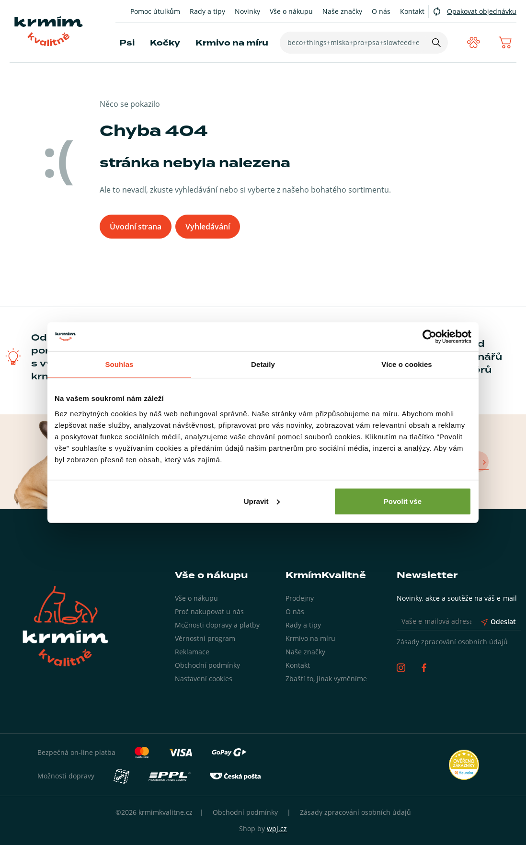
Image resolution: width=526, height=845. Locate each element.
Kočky (165, 43)
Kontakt (412, 11)
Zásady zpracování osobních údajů (452, 641)
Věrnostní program (205, 638)
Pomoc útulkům (155, 11)
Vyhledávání (208, 226)
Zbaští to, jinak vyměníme (326, 678)
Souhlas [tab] (119, 364)
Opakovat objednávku (481, 11)
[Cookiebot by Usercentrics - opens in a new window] (429, 337)
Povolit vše (403, 501)
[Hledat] (435, 43)
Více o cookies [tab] (406, 364)
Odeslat (498, 621)
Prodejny (300, 598)
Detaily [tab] (263, 364)
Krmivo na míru (231, 43)
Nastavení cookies (203, 678)
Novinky (247, 11)
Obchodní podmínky (207, 665)
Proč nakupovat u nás (209, 611)
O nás (381, 11)
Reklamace (192, 651)
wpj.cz (277, 828)
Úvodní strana (135, 226)
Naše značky (342, 11)
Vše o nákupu (291, 11)
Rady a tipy (207, 11)
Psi (127, 43)
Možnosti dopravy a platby (217, 624)
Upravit (262, 501)
